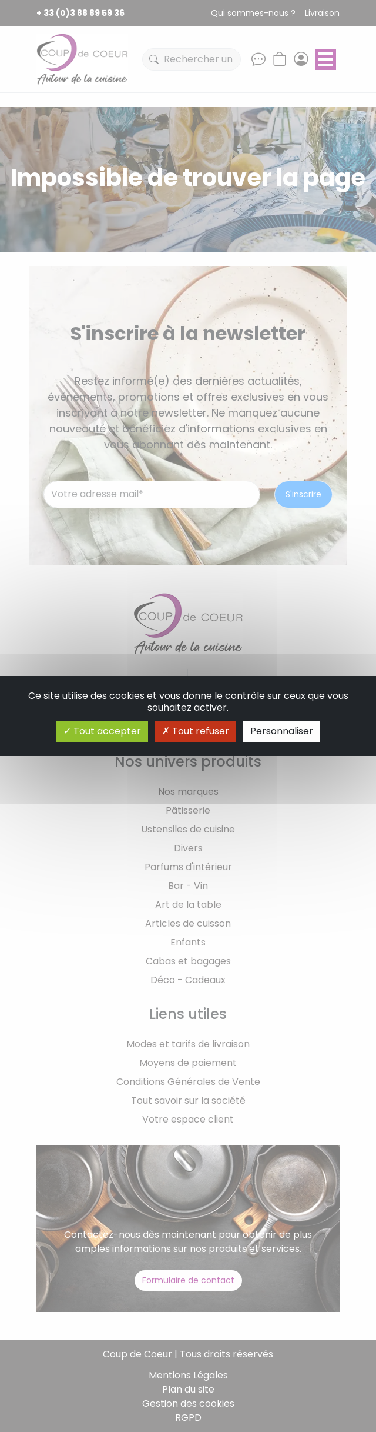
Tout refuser (195, 731)
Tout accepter (102, 731)
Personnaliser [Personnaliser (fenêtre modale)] (281, 731)
